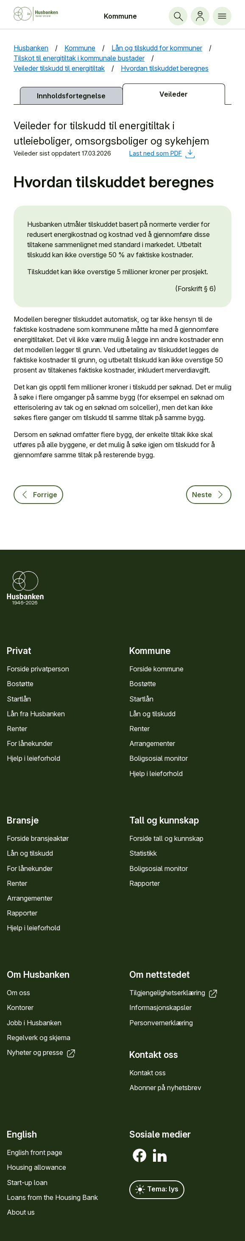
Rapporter (22, 912)
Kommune (120, 16)
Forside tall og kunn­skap (166, 838)
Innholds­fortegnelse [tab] (71, 96)
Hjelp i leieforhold (33, 758)
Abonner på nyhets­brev (165, 1087)
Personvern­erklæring (161, 1022)
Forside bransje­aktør (38, 838)
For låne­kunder (30, 743)
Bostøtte (20, 683)
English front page (34, 1152)
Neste (209, 495)
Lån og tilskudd (152, 713)
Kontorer (20, 1007)
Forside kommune (156, 669)
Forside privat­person (38, 669)
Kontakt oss (147, 1072)
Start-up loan (27, 1182)
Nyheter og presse (42, 1052)
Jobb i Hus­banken (34, 1022)
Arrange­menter (152, 743)
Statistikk (143, 853)
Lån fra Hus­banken (36, 713)
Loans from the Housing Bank (52, 1197)
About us (21, 1212)
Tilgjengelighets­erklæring (174, 992)
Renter (17, 728)
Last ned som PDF (162, 153)
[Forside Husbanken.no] (43, 14)
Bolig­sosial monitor (158, 758)
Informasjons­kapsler (160, 1007)
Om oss (18, 992)
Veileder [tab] (173, 94)
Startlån (19, 698)
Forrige (38, 495)
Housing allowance (36, 1167)
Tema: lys (156, 1190)
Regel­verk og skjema (38, 1037)
